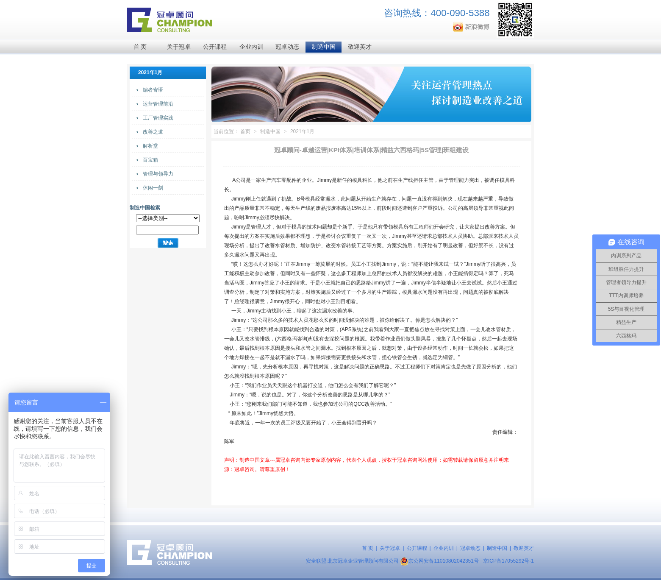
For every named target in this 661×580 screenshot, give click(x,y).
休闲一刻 (153, 188)
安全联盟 (316, 561)
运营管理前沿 (158, 104)
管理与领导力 (158, 174)
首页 (245, 131)
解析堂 (150, 146)
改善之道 (153, 132)
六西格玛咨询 (292, 339)
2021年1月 (302, 131)
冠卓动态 (287, 47)
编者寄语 (153, 90)
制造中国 (324, 47)
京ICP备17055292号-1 (508, 561)
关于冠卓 (179, 47)
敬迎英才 (360, 47)
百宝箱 (150, 160)
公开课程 (215, 47)
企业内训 (251, 47)
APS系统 (352, 329)
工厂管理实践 (158, 118)
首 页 (140, 47)
